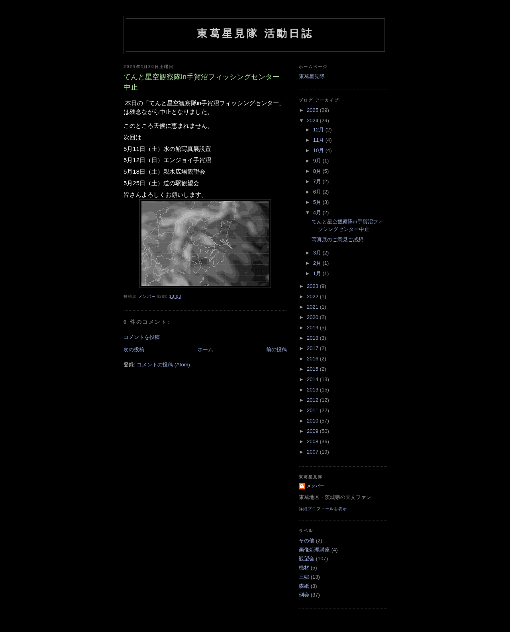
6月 (318, 192)
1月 (318, 273)
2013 (313, 390)
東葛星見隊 (312, 76)
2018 (313, 338)
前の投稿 (276, 349)
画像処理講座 (314, 550)
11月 (319, 140)
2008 (313, 441)
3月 (318, 253)
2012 (313, 400)
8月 (318, 171)
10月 (319, 150)
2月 (318, 263)
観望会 (306, 559)
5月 (318, 202)
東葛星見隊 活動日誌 (255, 33)
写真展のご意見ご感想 (337, 240)
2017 (313, 348)
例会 (304, 595)
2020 (313, 317)
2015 (313, 369)
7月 (318, 181)
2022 (313, 296)
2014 (313, 379)
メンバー (315, 486)
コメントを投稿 (142, 337)
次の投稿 (134, 349)
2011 (313, 410)
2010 (313, 421)
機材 (304, 568)
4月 (318, 212)
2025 (313, 110)
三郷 (304, 577)
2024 (313, 120)
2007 (313, 452)
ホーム (205, 349)
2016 (313, 359)
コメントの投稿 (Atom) (163, 365)
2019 (313, 328)
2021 (313, 307)
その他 (306, 541)
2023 (313, 286)
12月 (319, 130)
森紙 (304, 586)
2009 (313, 431)
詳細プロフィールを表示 (323, 509)
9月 (318, 161)
